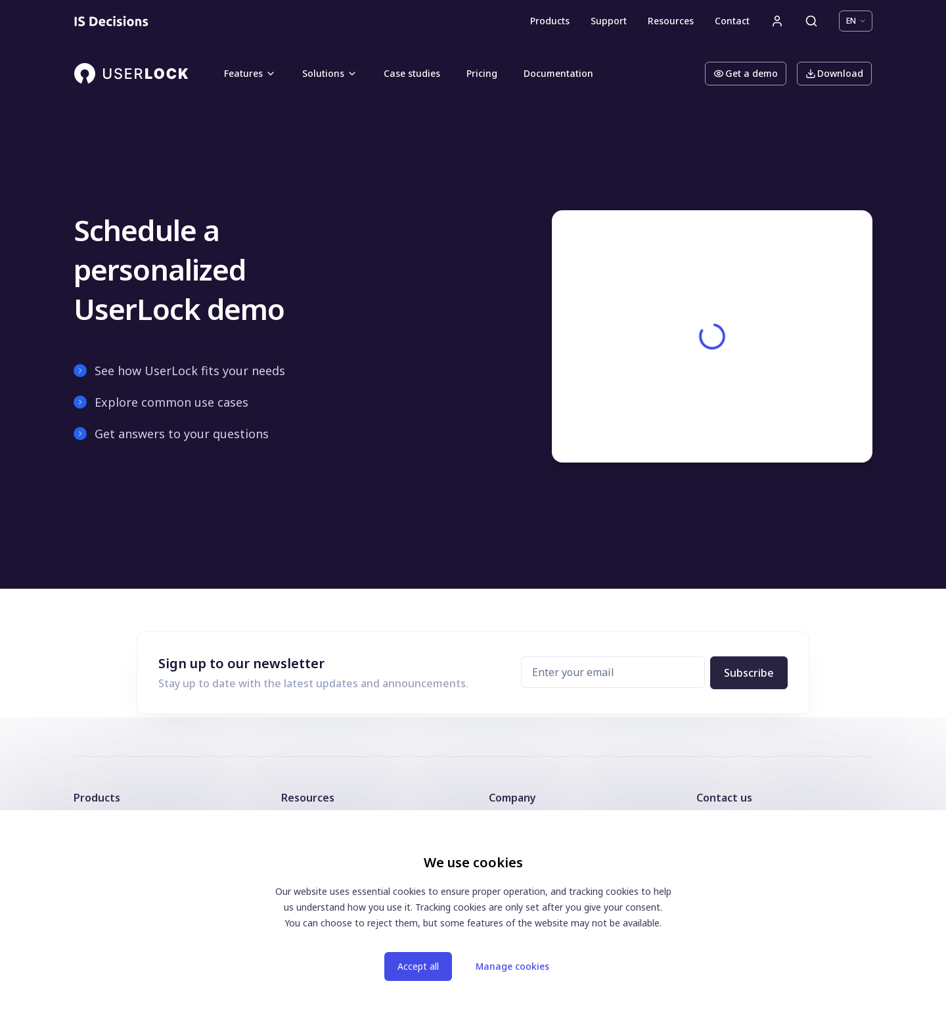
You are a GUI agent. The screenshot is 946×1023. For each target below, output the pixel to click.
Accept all (418, 966)
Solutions (329, 73)
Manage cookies (512, 966)
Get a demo (745, 73)
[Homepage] (111, 21)
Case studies (412, 73)
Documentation (558, 73)
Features (250, 73)
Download (834, 73)
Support (609, 20)
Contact (732, 20)
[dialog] (473, 916)
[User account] (777, 21)
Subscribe (749, 673)
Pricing (481, 73)
